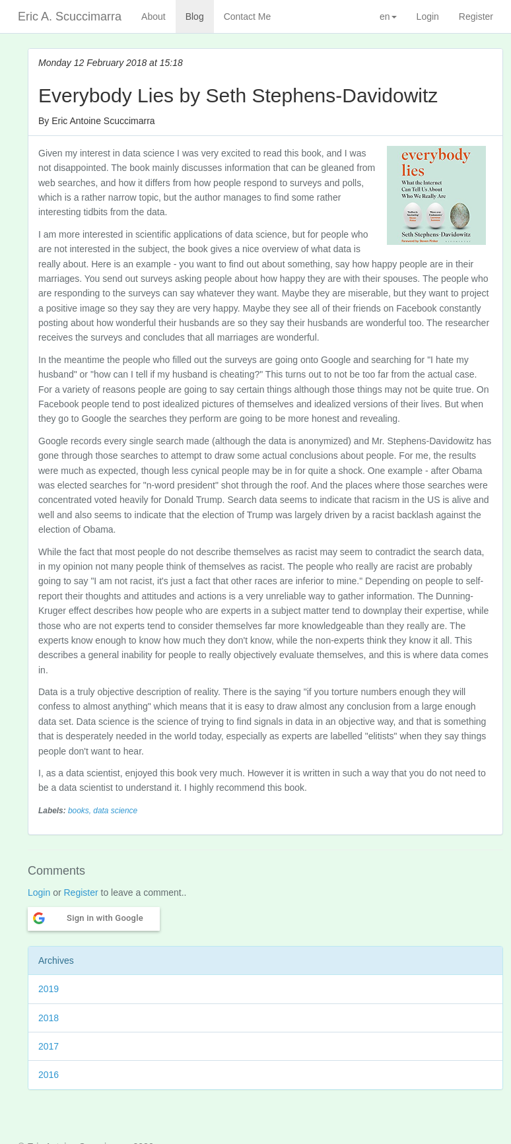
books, (80, 810)
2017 (48, 1046)
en (388, 16)
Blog (195, 16)
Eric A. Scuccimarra (69, 16)
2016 (48, 1074)
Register (476, 16)
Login (428, 16)
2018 (48, 1018)
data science (115, 810)
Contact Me (247, 16)
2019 (48, 989)
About (153, 16)
